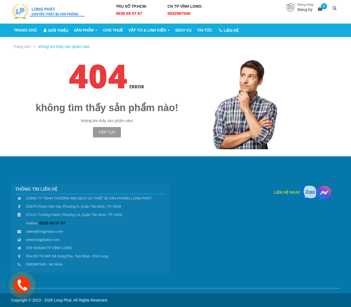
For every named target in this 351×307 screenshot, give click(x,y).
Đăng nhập (306, 5)
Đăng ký (305, 9)
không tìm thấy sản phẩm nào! (64, 47)
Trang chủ (22, 47)
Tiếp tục (106, 132)
